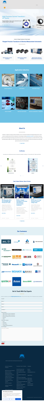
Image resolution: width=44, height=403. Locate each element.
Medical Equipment (8, 91)
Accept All (18, 399)
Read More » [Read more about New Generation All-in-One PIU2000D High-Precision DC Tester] (4, 215)
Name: (2, 303)
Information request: (4, 322)
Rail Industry (21, 91)
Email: (2, 309)
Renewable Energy (36, 91)
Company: (3, 312)
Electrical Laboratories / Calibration (36, 114)
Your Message (4, 329)
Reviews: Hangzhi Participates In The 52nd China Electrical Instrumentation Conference (21, 205)
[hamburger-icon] (37, 5)
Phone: (2, 306)
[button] (1, 23)
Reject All (12, 399)
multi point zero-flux (30, 138)
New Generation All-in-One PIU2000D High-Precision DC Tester (7, 204)
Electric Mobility (8, 114)
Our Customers (22, 234)
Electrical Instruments (22, 114)
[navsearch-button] (4, 7)
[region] (12, 395)
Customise (6, 399)
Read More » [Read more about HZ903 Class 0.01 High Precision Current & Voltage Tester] (33, 215)
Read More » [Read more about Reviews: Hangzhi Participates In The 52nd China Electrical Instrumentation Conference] (18, 218)
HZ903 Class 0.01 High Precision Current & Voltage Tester (36, 204)
